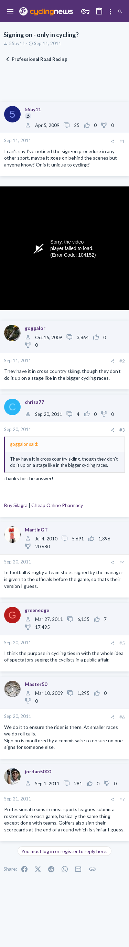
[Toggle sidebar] (110, 11)
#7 (122, 799)
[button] (10, 12)
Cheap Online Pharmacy (57, 505)
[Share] (112, 141)
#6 (122, 717)
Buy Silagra (16, 505)
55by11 (17, 43)
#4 (122, 562)
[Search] (120, 12)
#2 (122, 361)
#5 (122, 643)
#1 (122, 141)
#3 (122, 430)
